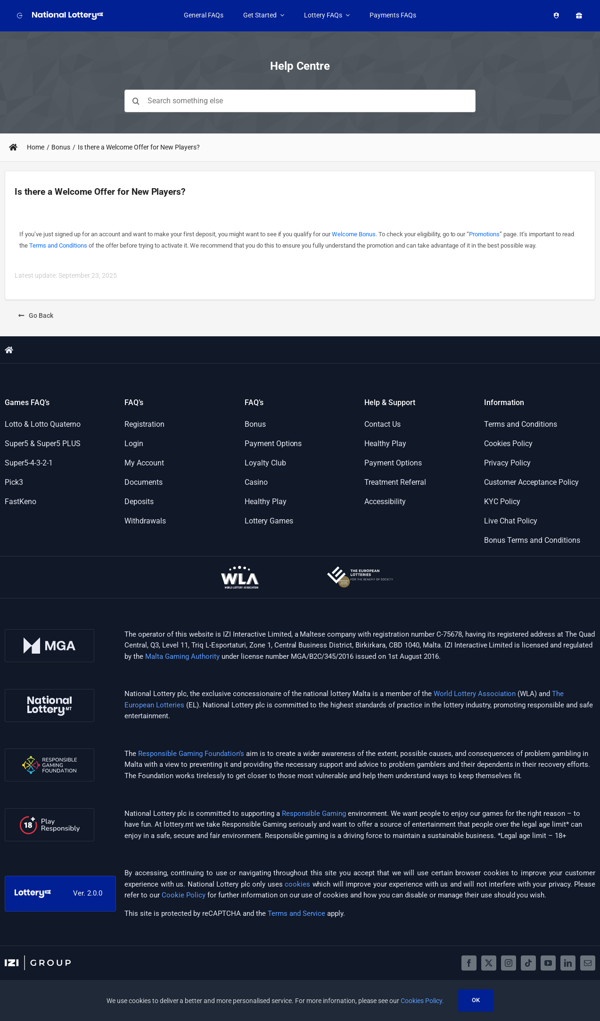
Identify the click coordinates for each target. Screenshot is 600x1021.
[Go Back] (36, 315)
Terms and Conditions (58, 245)
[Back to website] (18, 15)
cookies (297, 884)
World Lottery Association (475, 693)
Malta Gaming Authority (182, 656)
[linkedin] (567, 963)
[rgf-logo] (49, 751)
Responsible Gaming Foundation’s (191, 753)
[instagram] (508, 963)
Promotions (484, 234)
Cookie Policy (183, 895)
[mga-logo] (49, 632)
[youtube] (548, 963)
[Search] (135, 101)
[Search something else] (299, 101)
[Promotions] (577, 15)
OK (476, 1000)
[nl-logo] (49, 692)
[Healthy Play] (554, 15)
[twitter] (488, 963)
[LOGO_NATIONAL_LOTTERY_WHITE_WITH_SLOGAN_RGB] (68, 14)
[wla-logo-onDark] (240, 569)
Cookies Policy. (422, 1000)
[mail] (587, 963)
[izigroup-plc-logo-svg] (38, 959)
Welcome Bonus (354, 234)
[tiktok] (528, 963)
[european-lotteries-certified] (360, 569)
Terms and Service (297, 913)
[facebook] (469, 963)
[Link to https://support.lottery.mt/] (13, 147)
